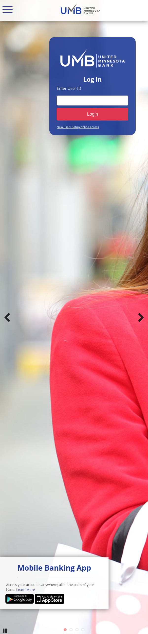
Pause (4, 630)
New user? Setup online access (78, 127)
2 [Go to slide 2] (71, 629)
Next (141, 317)
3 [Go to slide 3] (76, 629)
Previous (7, 317)
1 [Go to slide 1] (65, 629)
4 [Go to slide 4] (82, 629)
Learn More (25, 589)
